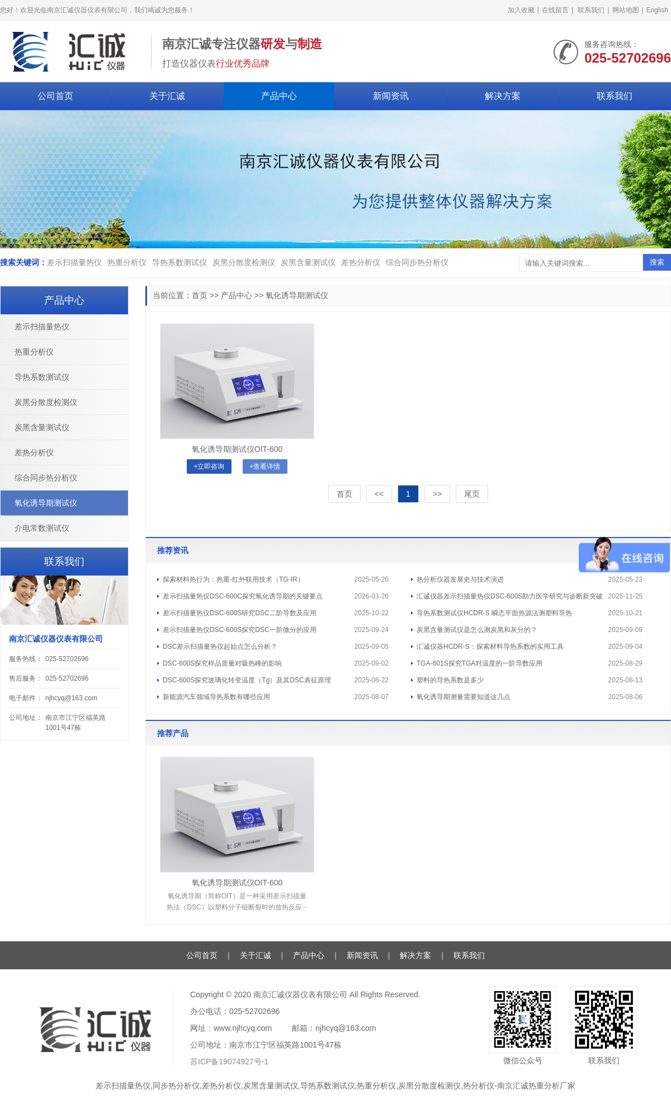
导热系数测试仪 (179, 262)
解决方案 (503, 96)
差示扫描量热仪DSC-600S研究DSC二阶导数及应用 (239, 613)
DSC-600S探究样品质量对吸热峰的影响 (222, 663)
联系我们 (591, 10)
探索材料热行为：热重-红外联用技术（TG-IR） (233, 579)
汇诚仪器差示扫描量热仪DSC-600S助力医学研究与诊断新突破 (510, 596)
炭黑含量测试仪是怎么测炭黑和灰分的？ (477, 630)
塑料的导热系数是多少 (450, 680)
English (657, 10)
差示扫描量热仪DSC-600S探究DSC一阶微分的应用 (239, 630)
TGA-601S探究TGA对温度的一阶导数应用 (479, 663)
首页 (199, 295)
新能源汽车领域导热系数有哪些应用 (216, 697)
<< (379, 493)
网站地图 (625, 10)
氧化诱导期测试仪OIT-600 (237, 449)
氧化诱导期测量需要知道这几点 (464, 697)
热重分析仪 (127, 262)
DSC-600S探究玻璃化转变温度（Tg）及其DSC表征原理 (247, 680)
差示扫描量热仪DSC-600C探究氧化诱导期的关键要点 (243, 596)
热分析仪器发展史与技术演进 (460, 579)
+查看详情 (264, 466)
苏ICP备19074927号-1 (229, 1061)
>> (437, 493)
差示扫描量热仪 (74, 262)
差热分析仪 (360, 262)
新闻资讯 (391, 96)
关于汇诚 (167, 96)
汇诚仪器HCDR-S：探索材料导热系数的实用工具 (490, 646)
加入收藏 (521, 10)
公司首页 (55, 96)
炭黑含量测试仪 (308, 262)
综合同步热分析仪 (417, 262)
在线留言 (555, 10)
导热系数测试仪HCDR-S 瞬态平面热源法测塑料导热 (494, 613)
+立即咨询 (208, 466)
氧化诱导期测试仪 (297, 295)
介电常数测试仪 (42, 528)
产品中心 (279, 96)
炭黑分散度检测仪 (243, 262)
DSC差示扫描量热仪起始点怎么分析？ (220, 646)
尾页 (472, 493)
